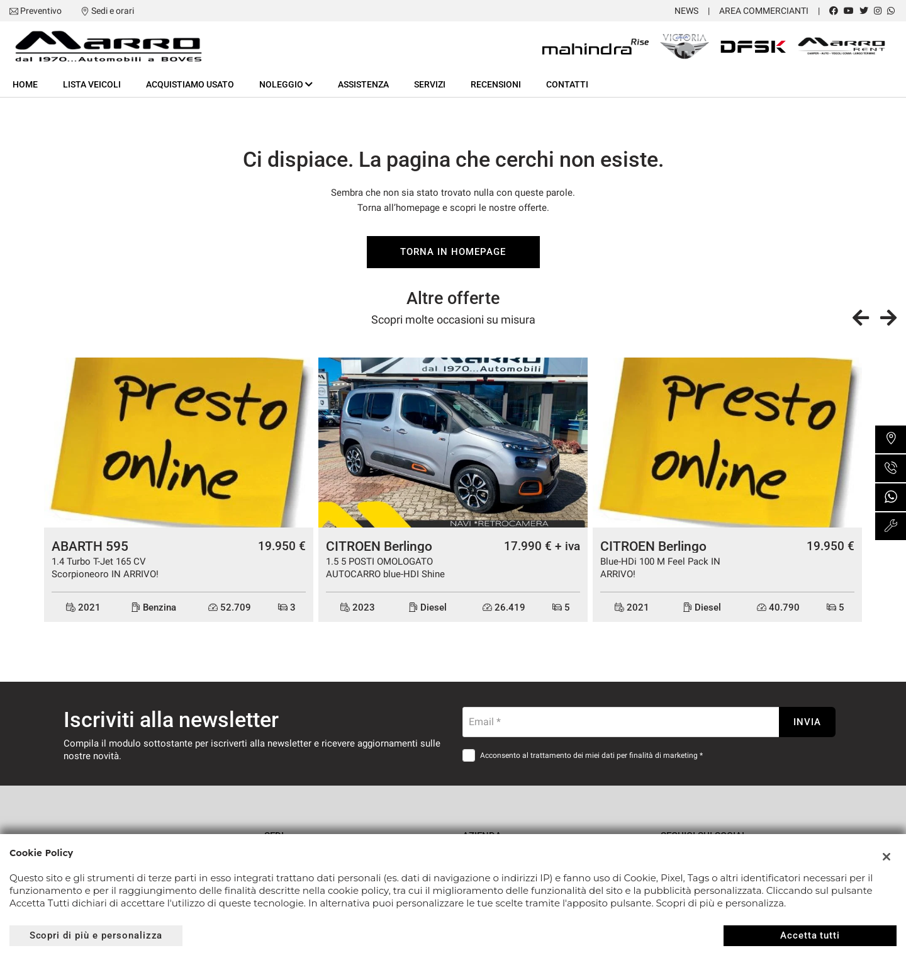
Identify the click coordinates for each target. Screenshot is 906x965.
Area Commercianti (763, 11)
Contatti (567, 84)
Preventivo (41, 11)
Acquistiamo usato (190, 84)
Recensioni (496, 84)
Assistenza (363, 84)
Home (25, 84)
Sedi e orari (112, 11)
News (686, 11)
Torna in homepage (452, 251)
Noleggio (286, 84)
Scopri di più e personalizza (96, 935)
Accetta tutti (810, 935)
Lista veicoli (92, 84)
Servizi (429, 84)
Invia (807, 722)
